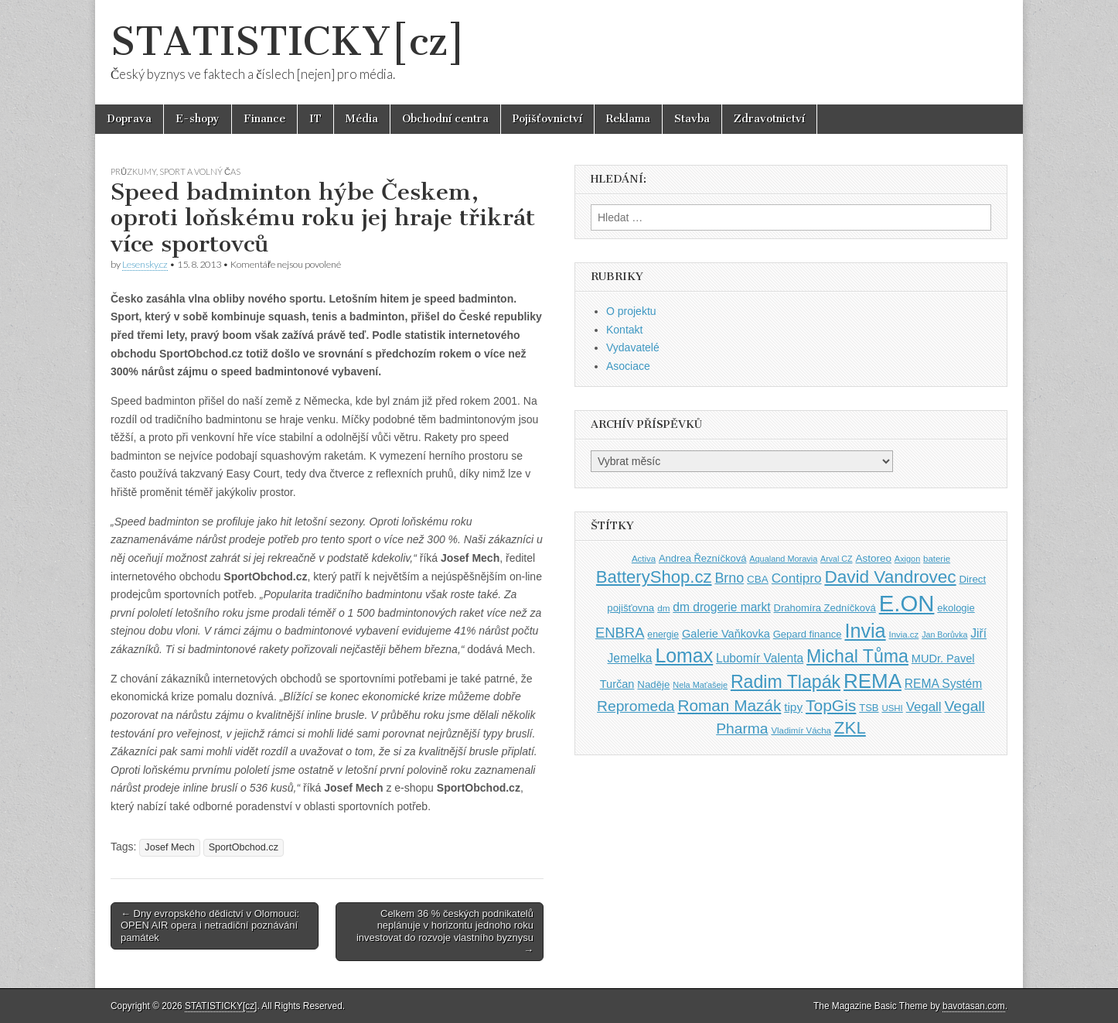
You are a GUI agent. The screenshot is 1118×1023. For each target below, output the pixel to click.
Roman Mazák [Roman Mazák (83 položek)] (729, 705)
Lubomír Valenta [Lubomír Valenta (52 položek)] (759, 658)
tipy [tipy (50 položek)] (793, 706)
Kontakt (624, 329)
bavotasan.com (973, 1006)
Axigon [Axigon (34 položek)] (907, 558)
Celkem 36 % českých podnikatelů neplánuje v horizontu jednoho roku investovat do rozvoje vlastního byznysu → (444, 932)
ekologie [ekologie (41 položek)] (955, 608)
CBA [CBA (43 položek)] (758, 579)
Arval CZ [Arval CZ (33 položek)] (836, 558)
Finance (264, 118)
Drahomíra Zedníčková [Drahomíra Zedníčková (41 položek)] (825, 608)
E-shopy (198, 118)
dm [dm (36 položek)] (663, 608)
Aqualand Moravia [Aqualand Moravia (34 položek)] (783, 558)
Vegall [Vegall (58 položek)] (924, 707)
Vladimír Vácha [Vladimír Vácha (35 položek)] (801, 730)
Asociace (628, 366)
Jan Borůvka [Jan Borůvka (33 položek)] (944, 634)
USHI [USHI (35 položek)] (891, 708)
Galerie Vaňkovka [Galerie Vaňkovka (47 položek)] (726, 634)
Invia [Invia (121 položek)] (864, 631)
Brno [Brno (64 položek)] (729, 578)
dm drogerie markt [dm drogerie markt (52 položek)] (721, 607)
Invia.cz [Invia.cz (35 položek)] (904, 634)
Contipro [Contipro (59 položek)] (797, 578)
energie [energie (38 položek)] (663, 634)
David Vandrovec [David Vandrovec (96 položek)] (890, 577)
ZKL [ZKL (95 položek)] (850, 727)
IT (315, 118)
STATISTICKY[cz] (288, 41)
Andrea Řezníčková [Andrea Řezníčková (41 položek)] (702, 558)
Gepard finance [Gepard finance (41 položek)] (807, 634)
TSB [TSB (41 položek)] (868, 707)
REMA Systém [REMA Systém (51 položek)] (943, 683)
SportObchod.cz (243, 847)
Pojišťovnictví (547, 118)
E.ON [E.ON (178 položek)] (907, 603)
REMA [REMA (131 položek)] (873, 681)
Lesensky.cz (145, 264)
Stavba (692, 118)
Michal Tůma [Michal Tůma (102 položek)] (857, 656)
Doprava (129, 118)
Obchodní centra (445, 118)
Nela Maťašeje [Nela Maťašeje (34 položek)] (700, 684)
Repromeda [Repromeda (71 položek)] (635, 706)
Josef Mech (169, 847)
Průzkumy (133, 171)
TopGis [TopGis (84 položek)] (831, 705)
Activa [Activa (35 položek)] (644, 558)
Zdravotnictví (769, 118)
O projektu (631, 311)
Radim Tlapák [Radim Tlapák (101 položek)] (785, 682)
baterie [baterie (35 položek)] (936, 558)
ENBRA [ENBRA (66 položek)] (620, 632)
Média (362, 118)
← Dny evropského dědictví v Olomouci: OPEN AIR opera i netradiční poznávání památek (210, 925)
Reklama (628, 118)
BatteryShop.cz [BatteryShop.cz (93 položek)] (654, 577)
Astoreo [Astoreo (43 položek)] (873, 558)
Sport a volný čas (199, 171)
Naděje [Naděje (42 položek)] (653, 684)
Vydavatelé (633, 347)
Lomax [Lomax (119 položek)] (684, 655)
